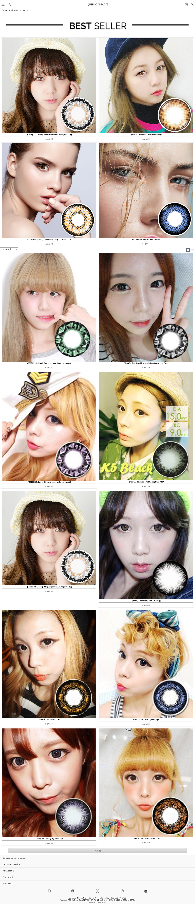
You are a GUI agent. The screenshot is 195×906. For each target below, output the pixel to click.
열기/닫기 (192, 16)
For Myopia (6, 10)
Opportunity (8, 877)
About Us (7, 883)
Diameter (16, 10)
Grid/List (190, 250)
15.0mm (24, 10)
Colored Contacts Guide (14, 858)
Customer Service (11, 864)
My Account (8, 871)
